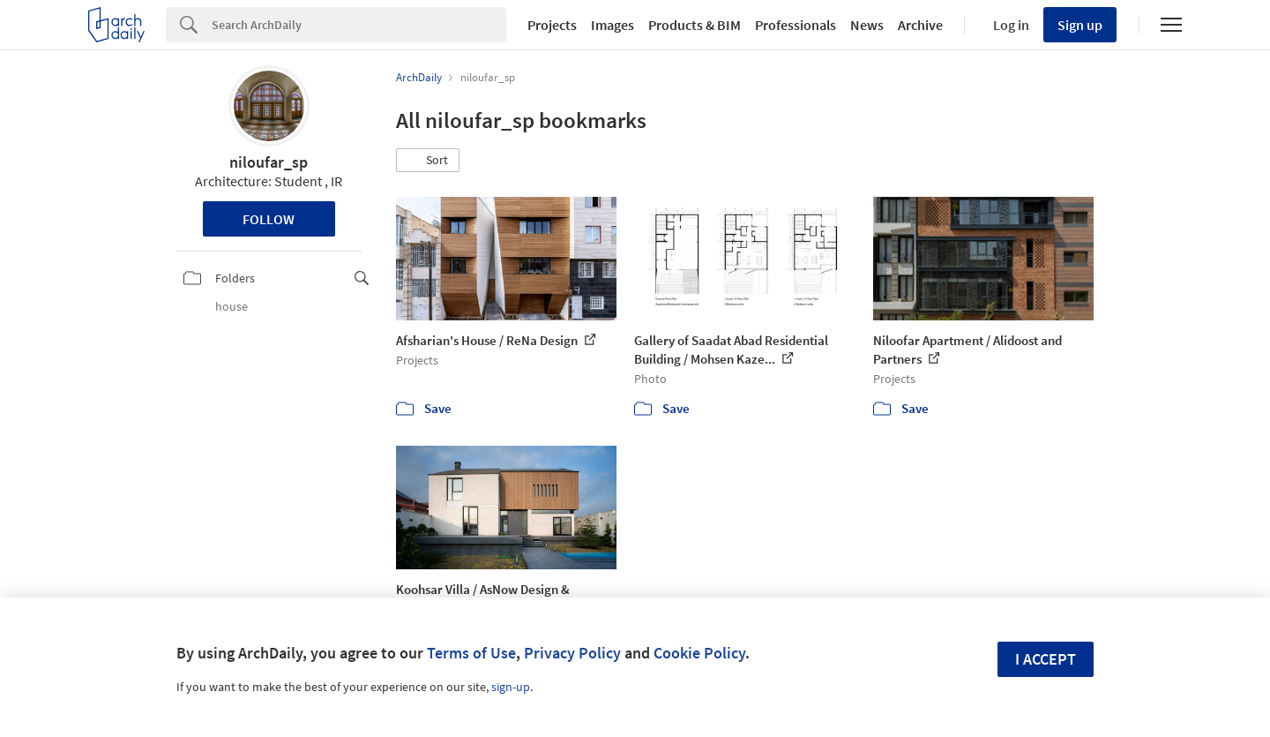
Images (612, 25)
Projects (552, 25)
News (867, 25)
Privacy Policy (572, 653)
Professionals (795, 25)
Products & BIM (694, 25)
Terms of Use (471, 653)
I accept (1045, 659)
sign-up (510, 687)
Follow (269, 219)
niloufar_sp (268, 162)
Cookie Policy (699, 653)
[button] (427, 160)
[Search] (359, 24)
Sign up (1079, 25)
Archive (920, 25)
